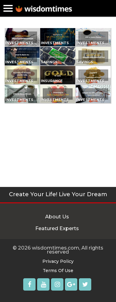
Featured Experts (57, 228)
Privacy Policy (58, 261)
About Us (57, 217)
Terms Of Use (58, 270)
